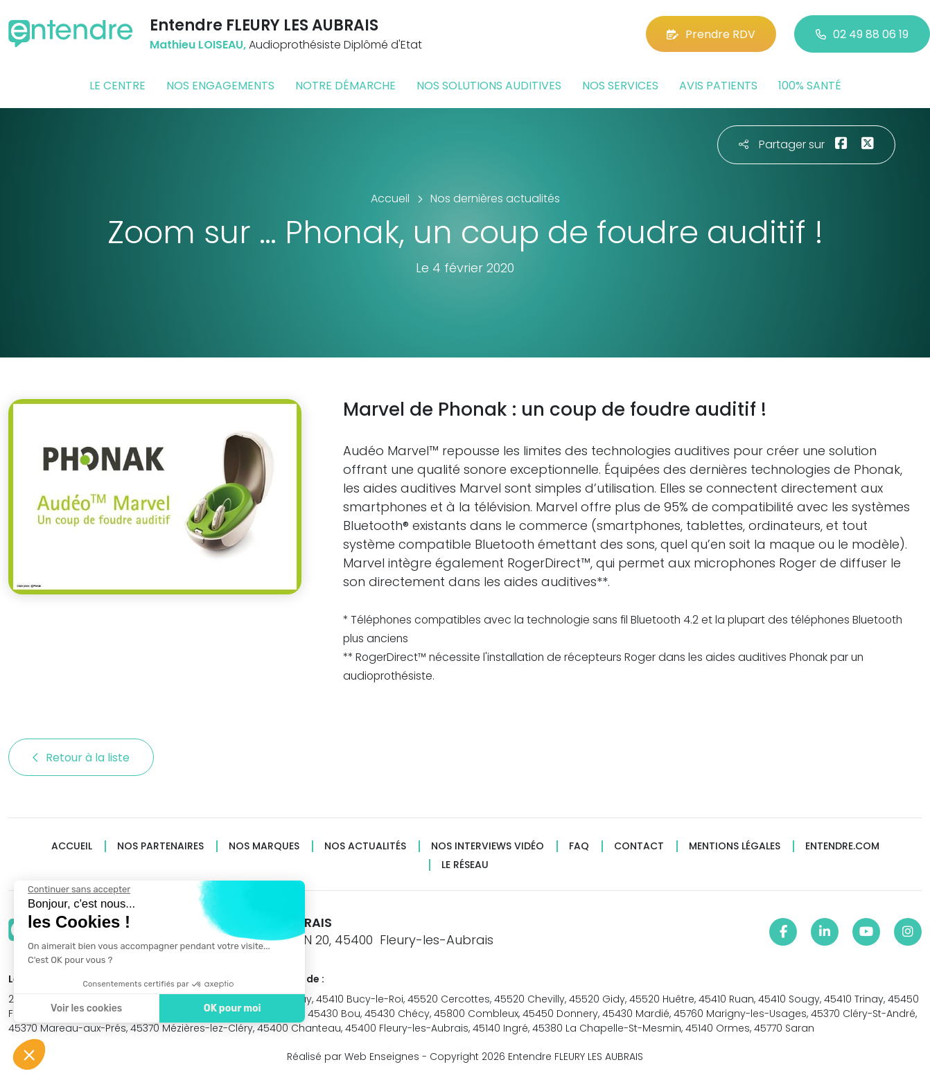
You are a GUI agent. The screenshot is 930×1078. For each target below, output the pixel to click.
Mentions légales (734, 846)
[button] (29, 1054)
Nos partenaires (160, 846)
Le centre (117, 86)
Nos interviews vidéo (487, 846)
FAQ (579, 846)
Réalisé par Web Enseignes (353, 1056)
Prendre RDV (711, 34)
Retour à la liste (81, 758)
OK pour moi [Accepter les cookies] (230, 1008)
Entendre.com (842, 846)
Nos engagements (220, 86)
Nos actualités (365, 846)
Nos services (620, 86)
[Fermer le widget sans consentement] (77, 889)
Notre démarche (345, 86)
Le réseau (465, 865)
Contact (639, 846)
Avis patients (718, 86)
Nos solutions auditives (488, 86)
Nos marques (264, 846)
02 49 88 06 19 (862, 34)
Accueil (71, 846)
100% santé (809, 86)
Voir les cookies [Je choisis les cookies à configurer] (85, 1008)
